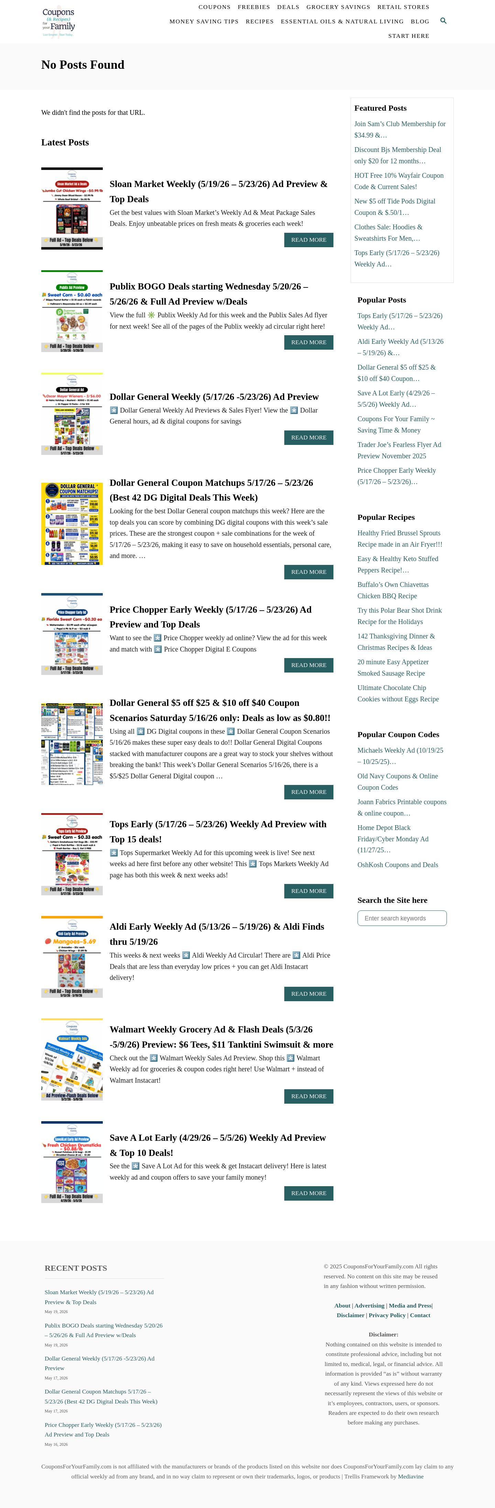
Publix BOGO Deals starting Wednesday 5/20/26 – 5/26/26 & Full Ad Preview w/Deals (104, 1330)
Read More (311, 241)
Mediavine (411, 1476)
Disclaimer (350, 1315)
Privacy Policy (387, 1315)
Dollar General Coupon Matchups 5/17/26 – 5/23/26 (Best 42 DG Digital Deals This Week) (101, 1396)
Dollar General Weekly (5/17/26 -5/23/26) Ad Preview (214, 397)
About (343, 1305)
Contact (420, 1315)
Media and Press (410, 1305)
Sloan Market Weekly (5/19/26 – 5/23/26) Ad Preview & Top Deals (99, 1297)
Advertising (369, 1305)
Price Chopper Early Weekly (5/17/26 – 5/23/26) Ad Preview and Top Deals (103, 1429)
